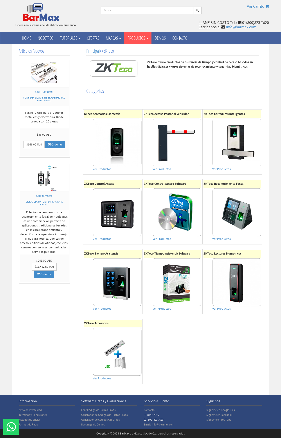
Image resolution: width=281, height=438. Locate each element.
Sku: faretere (44, 196)
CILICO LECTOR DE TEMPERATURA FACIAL (44, 203)
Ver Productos (102, 169)
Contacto (179, 38)
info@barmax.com (241, 27)
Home (26, 38)
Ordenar (55, 145)
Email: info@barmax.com (159, 424)
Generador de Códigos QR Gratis (100, 420)
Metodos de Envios (29, 420)
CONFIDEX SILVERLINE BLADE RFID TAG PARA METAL (44, 99)
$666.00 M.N (34, 145)
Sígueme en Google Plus (220, 410)
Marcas (113, 38)
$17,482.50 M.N (44, 267)
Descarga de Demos (93, 424)
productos (138, 38)
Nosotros (46, 38)
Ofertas (93, 38)
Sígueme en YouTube (218, 420)
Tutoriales (70, 38)
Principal (93, 51)
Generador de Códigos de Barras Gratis (104, 415)
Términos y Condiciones (33, 415)
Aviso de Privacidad (30, 410)
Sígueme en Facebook (219, 415)
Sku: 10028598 (44, 92)
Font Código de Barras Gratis (98, 410)
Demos (160, 38)
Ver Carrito (258, 6)
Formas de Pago (28, 424)
